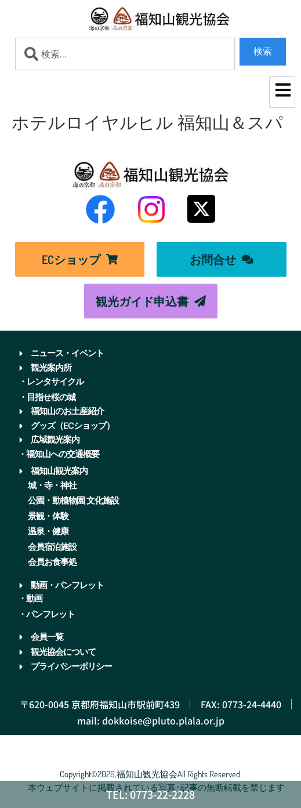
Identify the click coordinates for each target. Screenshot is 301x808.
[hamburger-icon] (282, 92)
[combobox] (125, 54)
